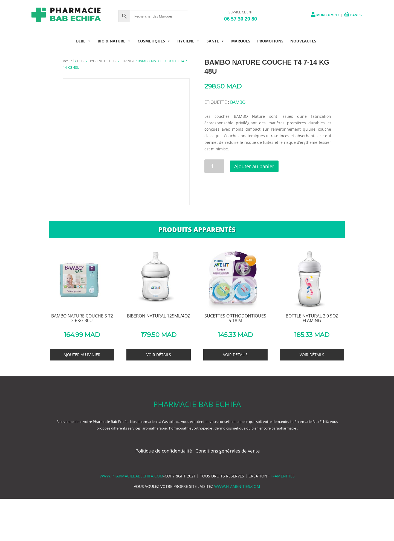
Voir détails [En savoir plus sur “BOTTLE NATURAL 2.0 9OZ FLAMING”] (312, 354)
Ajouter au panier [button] (81, 354)
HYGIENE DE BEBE (102, 60)
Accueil (68, 60)
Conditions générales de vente (227, 451)
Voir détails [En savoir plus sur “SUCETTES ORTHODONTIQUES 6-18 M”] (235, 354)
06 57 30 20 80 (240, 18)
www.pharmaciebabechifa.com (131, 476)
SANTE (215, 41)
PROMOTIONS (270, 41)
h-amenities (283, 476)
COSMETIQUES (154, 41)
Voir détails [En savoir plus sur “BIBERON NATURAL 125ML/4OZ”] (158, 354)
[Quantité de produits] (214, 166)
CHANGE (127, 60)
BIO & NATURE (114, 41)
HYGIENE (188, 41)
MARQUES (240, 41)
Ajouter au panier (255, 166)
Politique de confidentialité (164, 451)
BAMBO (237, 102)
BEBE (83, 41)
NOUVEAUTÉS (303, 41)
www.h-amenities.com (237, 486)
